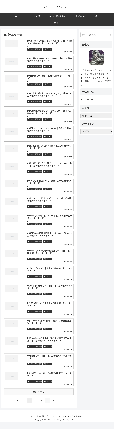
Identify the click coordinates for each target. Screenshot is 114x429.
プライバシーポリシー (54, 423)
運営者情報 (40, 423)
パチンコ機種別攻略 (35, 49)
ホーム (31, 423)
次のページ (39, 398)
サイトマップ (87, 100)
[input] (96, 34)
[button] (110, 34)
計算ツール (48, 49)
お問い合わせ (80, 423)
